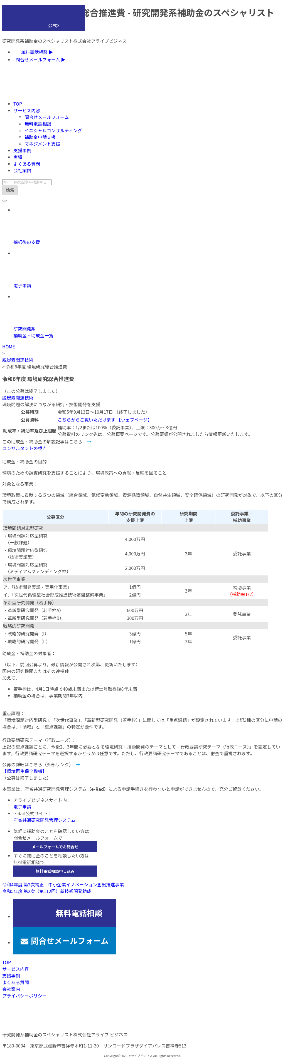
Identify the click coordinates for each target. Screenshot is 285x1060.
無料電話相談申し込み (55, 871)
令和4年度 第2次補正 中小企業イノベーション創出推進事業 (63, 884)
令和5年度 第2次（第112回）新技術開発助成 (46, 891)
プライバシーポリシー (24, 995)
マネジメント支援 (42, 143)
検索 (10, 190)
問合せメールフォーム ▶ (40, 59)
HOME (8, 346)
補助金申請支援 (40, 137)
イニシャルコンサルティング (53, 130)
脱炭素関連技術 (17, 359)
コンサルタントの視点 (24, 448)
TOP (17, 103)
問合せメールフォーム (46, 117)
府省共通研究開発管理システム (44, 820)
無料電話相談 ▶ (37, 52)
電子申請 (22, 806)
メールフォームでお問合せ (55, 846)
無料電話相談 (37, 123)
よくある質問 (26, 163)
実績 (17, 157)
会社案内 (22, 170)
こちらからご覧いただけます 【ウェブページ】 (105, 419)
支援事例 (22, 150)
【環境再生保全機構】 (24, 771)
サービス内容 (26, 110)
